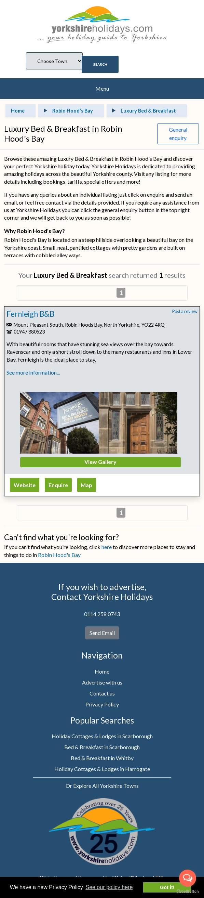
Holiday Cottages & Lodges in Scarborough (102, 736)
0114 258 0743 (102, 614)
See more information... (33, 372)
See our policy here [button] (109, 887)
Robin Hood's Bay (59, 554)
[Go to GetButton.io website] (188, 891)
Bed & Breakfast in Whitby (102, 758)
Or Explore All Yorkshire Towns (102, 785)
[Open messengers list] (187, 878)
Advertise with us (102, 682)
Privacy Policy (102, 704)
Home (102, 671)
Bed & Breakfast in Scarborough (102, 747)
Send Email (102, 632)
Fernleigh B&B (30, 313)
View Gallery (100, 461)
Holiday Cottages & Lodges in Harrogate (102, 769)
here (106, 547)
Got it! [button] (167, 887)
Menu (102, 88)
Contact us (102, 693)
